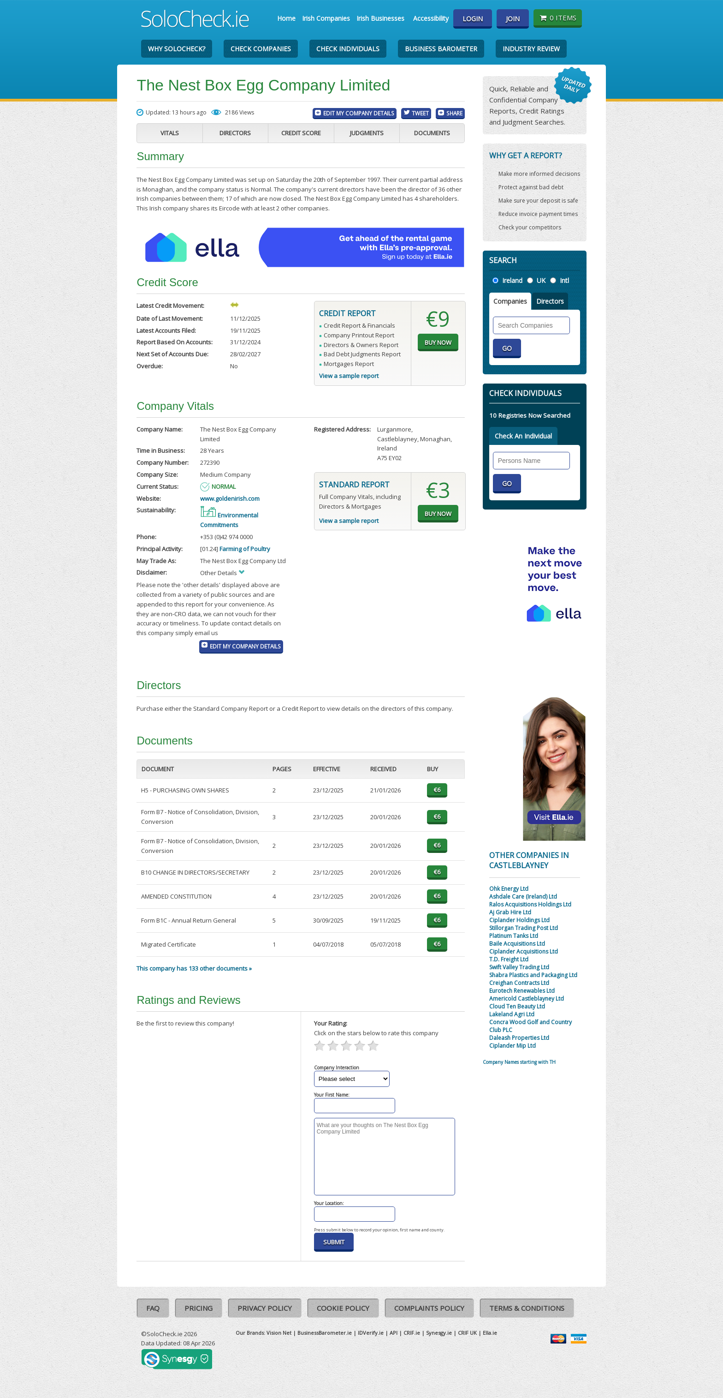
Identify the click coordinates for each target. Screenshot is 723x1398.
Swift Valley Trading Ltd (519, 967)
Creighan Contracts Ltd (519, 983)
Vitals (169, 133)
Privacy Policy (264, 1308)
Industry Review (531, 48)
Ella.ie (490, 1332)
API (393, 1332)
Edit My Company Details (358, 113)
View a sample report (349, 376)
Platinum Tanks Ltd (513, 936)
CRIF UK (467, 1332)
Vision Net (279, 1332)
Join (513, 18)
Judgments (367, 133)
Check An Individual (523, 436)
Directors (235, 133)
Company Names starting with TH (519, 1062)
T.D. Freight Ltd (508, 959)
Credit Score (301, 133)
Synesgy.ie (439, 1332)
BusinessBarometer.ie (324, 1332)
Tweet (420, 113)
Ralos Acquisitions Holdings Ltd (530, 904)
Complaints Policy (429, 1308)
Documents (432, 133)
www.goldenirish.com (230, 498)
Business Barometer (441, 48)
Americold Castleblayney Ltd (526, 998)
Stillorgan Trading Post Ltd (523, 928)
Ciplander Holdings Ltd (519, 920)
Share (454, 113)
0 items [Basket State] (557, 17)
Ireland (512, 280)
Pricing (198, 1308)
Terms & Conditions (526, 1308)
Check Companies (261, 48)
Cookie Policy (343, 1308)
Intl (564, 280)
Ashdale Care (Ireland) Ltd (523, 896)
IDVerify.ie (371, 1332)
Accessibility (431, 18)
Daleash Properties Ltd (519, 1038)
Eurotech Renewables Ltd (522, 991)
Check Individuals (347, 48)
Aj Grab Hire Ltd (510, 912)
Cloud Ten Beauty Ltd (517, 1006)
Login (472, 18)
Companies (510, 301)
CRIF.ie (411, 1332)
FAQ (153, 1308)
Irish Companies (326, 18)
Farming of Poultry (244, 549)
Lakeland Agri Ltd (511, 1014)
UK (541, 280)
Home (286, 18)
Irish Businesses (380, 18)
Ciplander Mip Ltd (512, 1046)
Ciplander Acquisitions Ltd (523, 951)
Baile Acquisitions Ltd (517, 944)
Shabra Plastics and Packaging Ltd (533, 975)
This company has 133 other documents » (194, 968)
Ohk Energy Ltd (508, 889)
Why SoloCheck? (176, 48)
